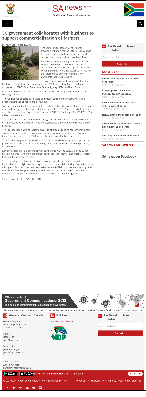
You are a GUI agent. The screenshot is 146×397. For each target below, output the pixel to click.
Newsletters (94, 380)
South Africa (56, 321)
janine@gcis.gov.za (13, 352)
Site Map (136, 380)
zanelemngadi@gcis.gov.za (17, 367)
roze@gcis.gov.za (12, 340)
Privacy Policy (109, 380)
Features (70, 321)
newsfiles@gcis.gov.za (14, 324)
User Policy (124, 380)
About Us (80, 380)
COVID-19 (135, 373)
